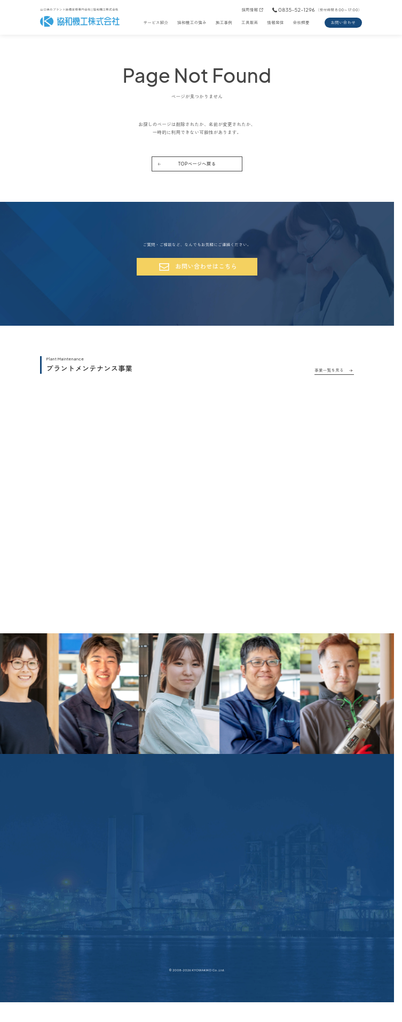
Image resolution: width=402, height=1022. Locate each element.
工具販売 (249, 22)
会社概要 (301, 22)
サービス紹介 (155, 22)
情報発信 (275, 22)
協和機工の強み (192, 22)
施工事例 (224, 22)
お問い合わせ (343, 22)
